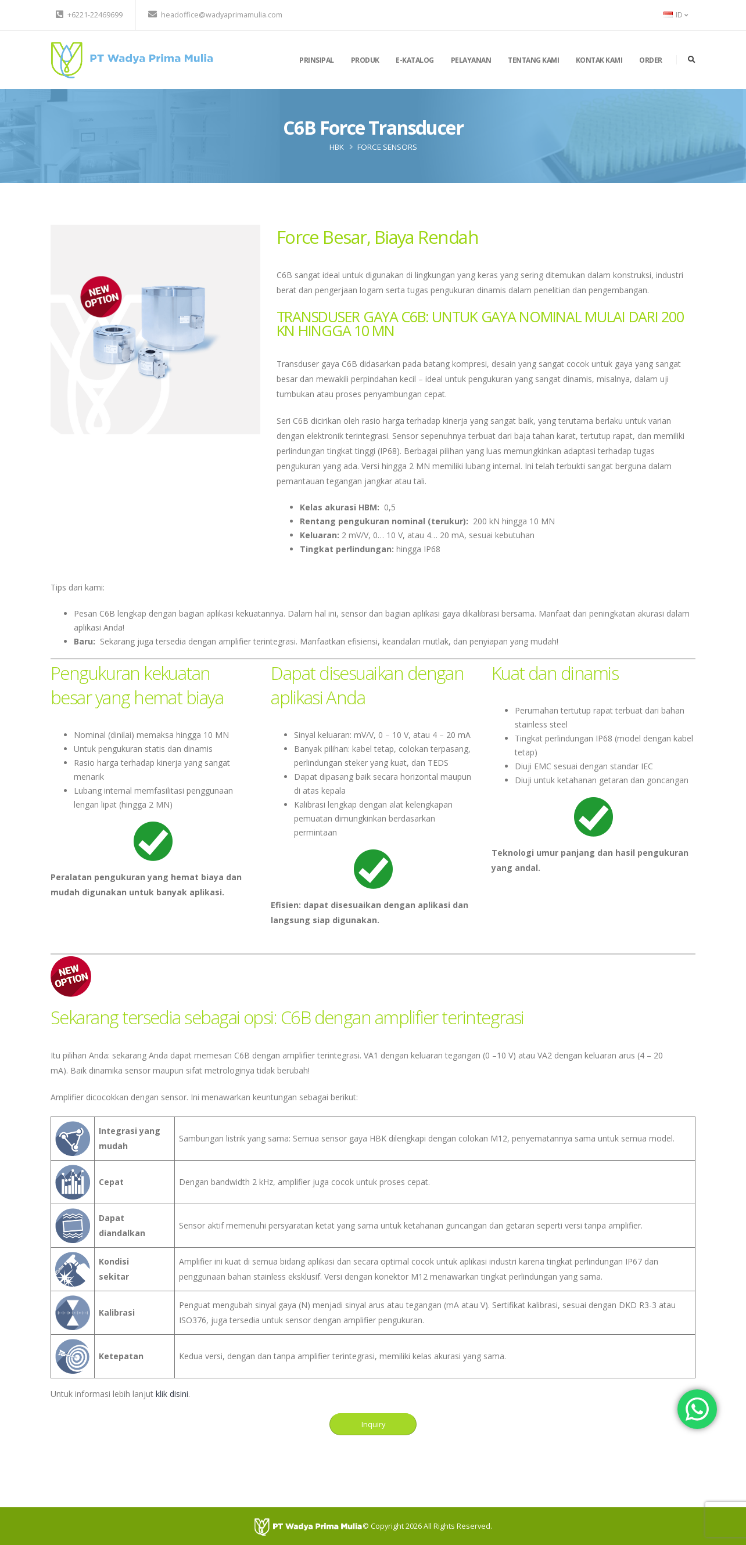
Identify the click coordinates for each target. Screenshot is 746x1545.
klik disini (172, 1393)
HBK (336, 147)
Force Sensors (387, 147)
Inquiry (373, 1424)
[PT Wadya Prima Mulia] (308, 1526)
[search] (691, 59)
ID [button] (675, 15)
